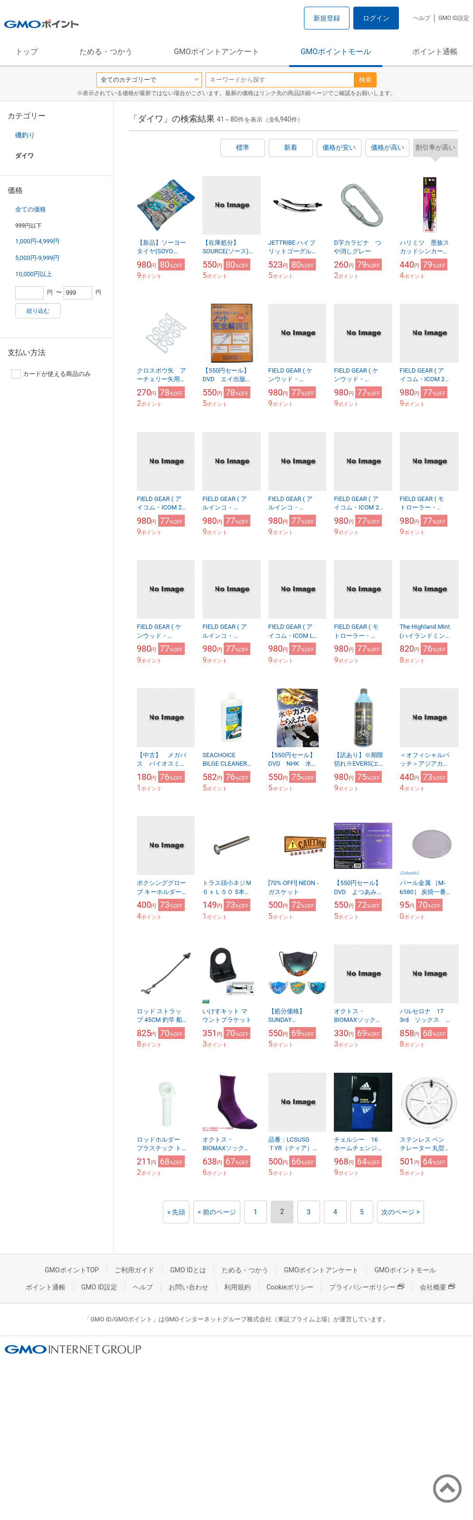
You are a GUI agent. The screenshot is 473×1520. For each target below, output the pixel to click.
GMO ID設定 (453, 18)
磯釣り (25, 135)
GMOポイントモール (336, 51)
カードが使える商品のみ (51, 374)
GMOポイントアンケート (216, 51)
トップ (26, 51)
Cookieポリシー (289, 1287)
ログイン (376, 18)
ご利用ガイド (134, 1270)
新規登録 (326, 18)
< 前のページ (217, 1212)
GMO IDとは (188, 1270)
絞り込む (38, 311)
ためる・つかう (105, 51)
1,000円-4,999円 (37, 241)
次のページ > (400, 1212)
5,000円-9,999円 (37, 257)
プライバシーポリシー (366, 1287)
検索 (365, 79)
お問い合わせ (188, 1287)
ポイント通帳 (435, 51)
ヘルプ (421, 18)
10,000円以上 (33, 274)
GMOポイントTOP (72, 1270)
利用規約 (237, 1287)
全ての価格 (30, 209)
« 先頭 (176, 1212)
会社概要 (437, 1287)
